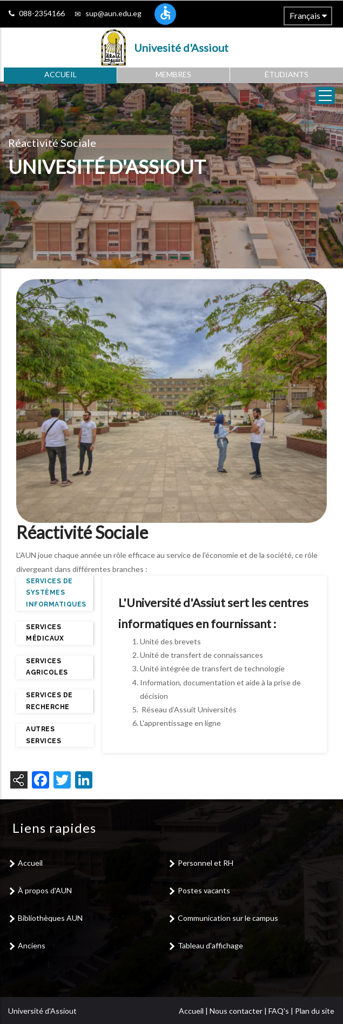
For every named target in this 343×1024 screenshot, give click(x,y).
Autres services (43, 735)
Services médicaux (45, 633)
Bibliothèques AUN (50, 917)
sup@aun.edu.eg (113, 13)
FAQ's (278, 1010)
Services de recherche (49, 701)
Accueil (60, 74)
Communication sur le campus (228, 917)
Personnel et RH (205, 862)
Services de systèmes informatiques (56, 592)
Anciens (31, 945)
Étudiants (286, 74)
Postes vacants (204, 890)
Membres (173, 74)
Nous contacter (236, 1010)
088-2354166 (42, 13)
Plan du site (314, 1010)
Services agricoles (47, 667)
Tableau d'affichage (210, 945)
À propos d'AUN (45, 890)
